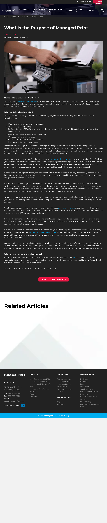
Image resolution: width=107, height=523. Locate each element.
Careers (69, 10)
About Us (79, 10)
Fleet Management (64, 379)
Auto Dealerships (86, 389)
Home (6, 17)
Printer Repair (62, 387)
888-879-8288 (84, 2)
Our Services (24, 10)
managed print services (27, 101)
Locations (33, 397)
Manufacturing (85, 402)
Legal (82, 384)
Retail (82, 407)
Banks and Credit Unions (89, 392)
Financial (83, 382)
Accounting (84, 387)
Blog (58, 402)
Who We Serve (39, 10)
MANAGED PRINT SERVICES (16, 37)
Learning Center (55, 10)
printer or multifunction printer (43, 232)
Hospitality (84, 394)
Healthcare (84, 379)
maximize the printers (60, 159)
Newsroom (34, 392)
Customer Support (98, 3)
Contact (90, 10)
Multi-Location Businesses (89, 404)
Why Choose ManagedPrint (40, 379)
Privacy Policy (63, 416)
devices (75, 258)
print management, (66, 208)
